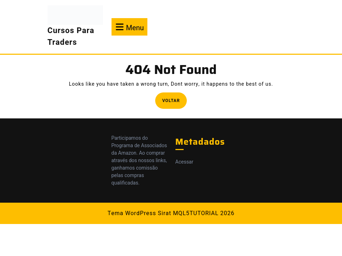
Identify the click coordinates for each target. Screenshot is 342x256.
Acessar (184, 162)
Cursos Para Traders (71, 36)
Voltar (174, 100)
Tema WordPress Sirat (139, 213)
